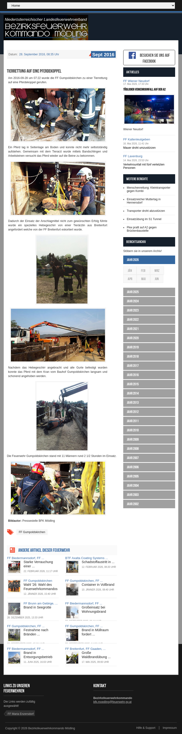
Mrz (157, 271)
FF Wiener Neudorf (136, 81)
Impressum (170, 728)
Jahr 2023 (133, 310)
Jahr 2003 (133, 495)
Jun (157, 279)
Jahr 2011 (133, 421)
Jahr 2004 (133, 485)
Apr (130, 279)
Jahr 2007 (133, 458)
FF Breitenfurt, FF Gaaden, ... (85, 649)
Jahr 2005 (133, 476)
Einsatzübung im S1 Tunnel (144, 219)
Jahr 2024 (133, 301)
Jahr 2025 (133, 292)
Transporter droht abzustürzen (146, 211)
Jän (130, 271)
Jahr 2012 (133, 412)
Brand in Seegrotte (37, 607)
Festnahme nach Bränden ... (36, 632)
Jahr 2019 (133, 347)
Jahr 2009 (133, 439)
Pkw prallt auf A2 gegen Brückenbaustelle (142, 229)
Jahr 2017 (133, 366)
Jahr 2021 (133, 329)
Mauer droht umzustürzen (139, 147)
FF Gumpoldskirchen (32, 532)
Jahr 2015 (133, 384)
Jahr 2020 (133, 338)
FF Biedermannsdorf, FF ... (25, 558)
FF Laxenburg (132, 156)
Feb (143, 271)
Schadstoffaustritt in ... (98, 562)
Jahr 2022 (133, 319)
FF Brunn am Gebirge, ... (41, 603)
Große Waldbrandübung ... (96, 655)
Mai (143, 279)
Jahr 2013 (133, 402)
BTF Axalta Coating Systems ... (86, 558)
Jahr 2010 (133, 430)
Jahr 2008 (133, 449)
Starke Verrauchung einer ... (38, 564)
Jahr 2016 (133, 375)
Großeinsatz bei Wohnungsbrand (94, 609)
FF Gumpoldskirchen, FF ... (84, 580)
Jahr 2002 (133, 504)
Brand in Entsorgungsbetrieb (38, 655)
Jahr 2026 (133, 260)
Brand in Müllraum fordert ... (95, 632)
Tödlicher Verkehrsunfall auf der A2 (144, 89)
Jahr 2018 (133, 356)
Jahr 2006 (133, 467)
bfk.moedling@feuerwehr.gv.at (112, 702)
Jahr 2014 (133, 393)
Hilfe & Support (145, 728)
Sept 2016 (102, 55)
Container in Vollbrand (98, 584)
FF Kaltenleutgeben (136, 139)
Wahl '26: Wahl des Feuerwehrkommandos (41, 587)
